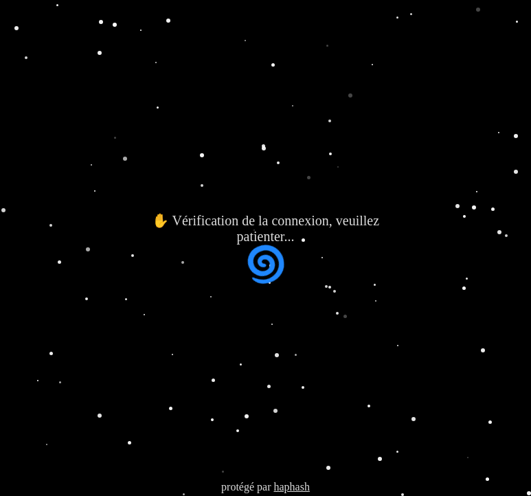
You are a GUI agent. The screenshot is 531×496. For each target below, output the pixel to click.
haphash (291, 487)
